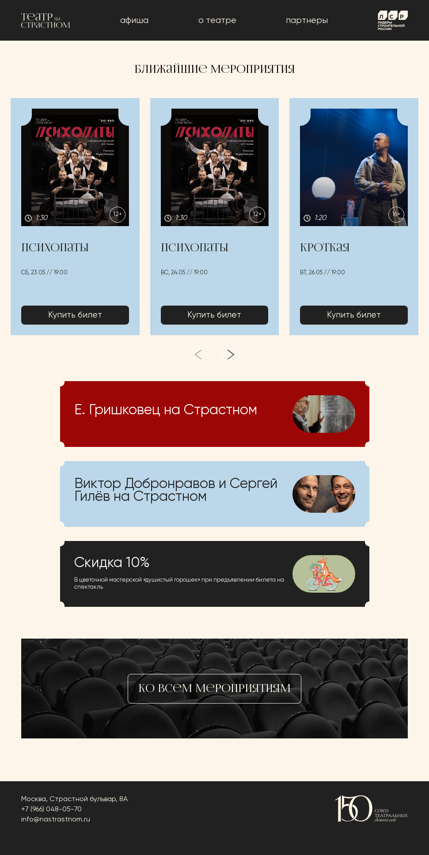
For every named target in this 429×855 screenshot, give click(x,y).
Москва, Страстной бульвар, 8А (74, 799)
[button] (75, 217)
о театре (217, 20)
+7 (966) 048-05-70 (51, 809)
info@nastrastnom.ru (55, 819)
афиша (134, 20)
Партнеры (307, 20)
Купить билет (75, 315)
